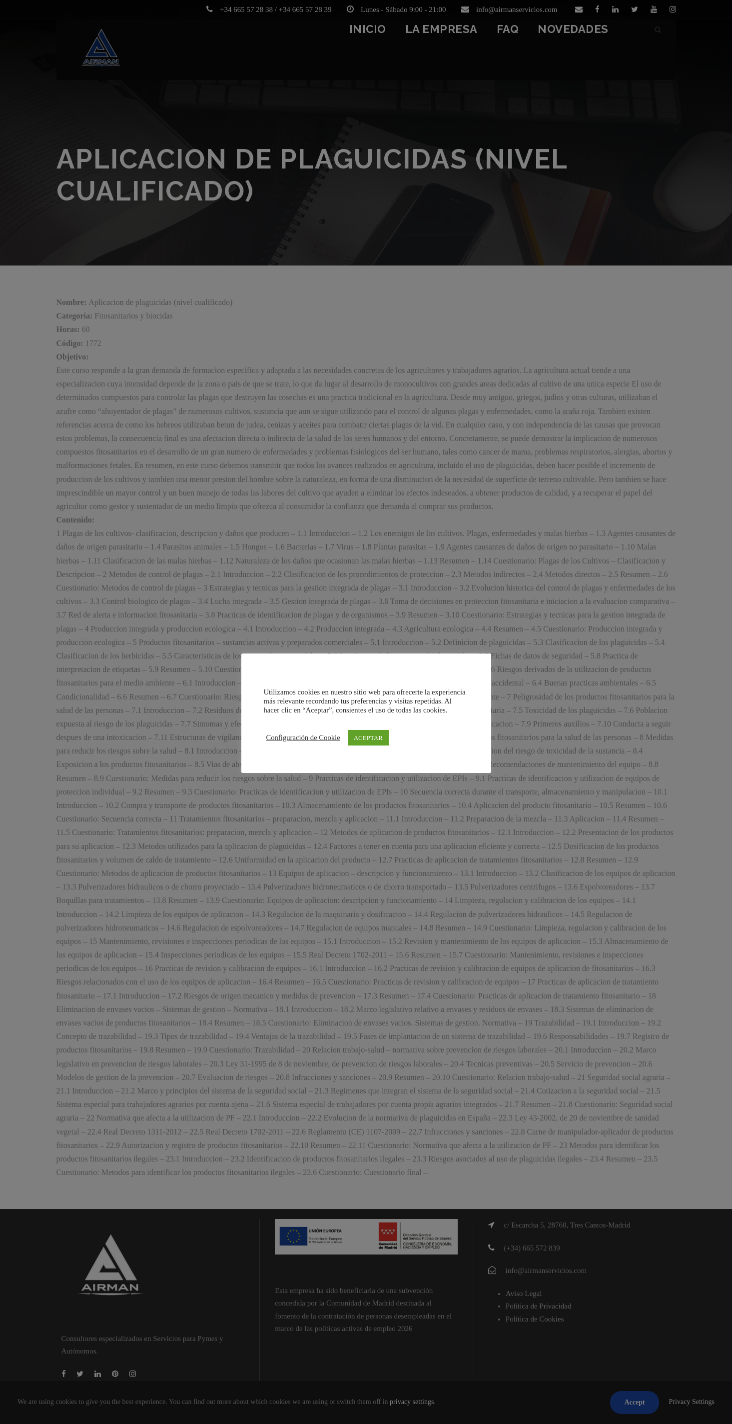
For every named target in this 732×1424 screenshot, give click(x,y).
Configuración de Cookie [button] (303, 738)
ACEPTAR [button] (368, 738)
